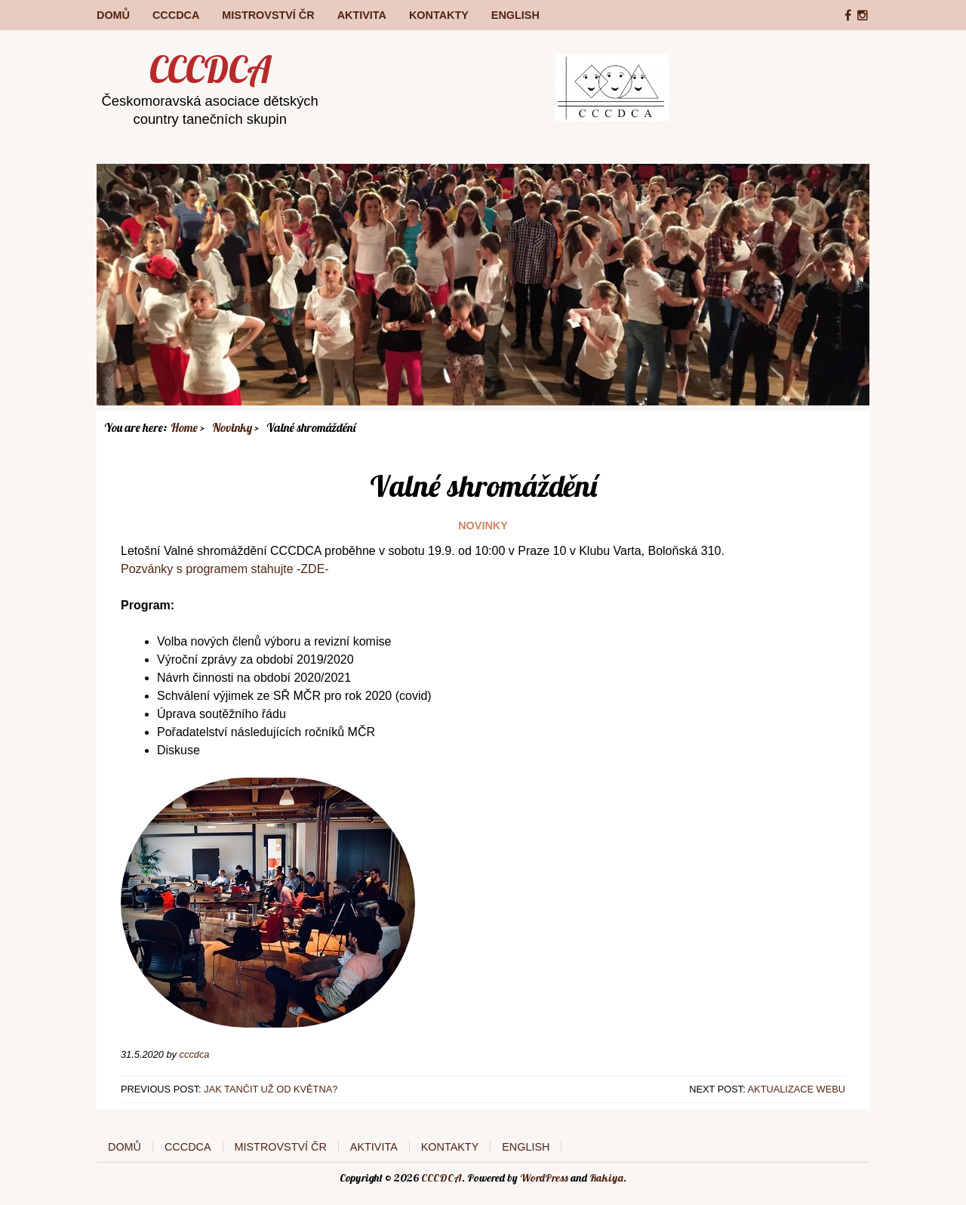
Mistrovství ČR (268, 15)
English (515, 15)
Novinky (483, 525)
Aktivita (361, 15)
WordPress (544, 1178)
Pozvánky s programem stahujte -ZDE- (225, 568)
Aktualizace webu (796, 1089)
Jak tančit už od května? (270, 1089)
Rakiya (606, 1178)
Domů (113, 15)
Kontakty (439, 15)
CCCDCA (175, 15)
